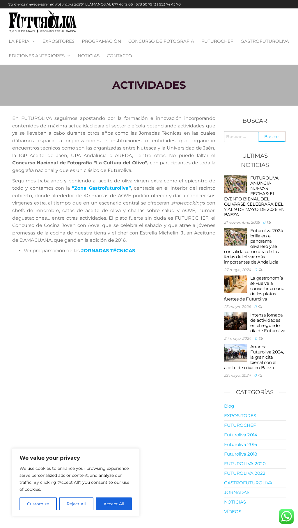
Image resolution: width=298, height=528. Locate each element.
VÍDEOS (232, 511)
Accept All (114, 503)
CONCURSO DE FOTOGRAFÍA (161, 41)
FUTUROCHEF (217, 41)
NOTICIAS (89, 55)
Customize (38, 503)
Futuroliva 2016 (240, 444)
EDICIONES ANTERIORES (37, 55)
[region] (76, 482)
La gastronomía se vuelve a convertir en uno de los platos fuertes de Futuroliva (254, 288)
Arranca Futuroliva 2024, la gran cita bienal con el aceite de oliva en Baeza (254, 357)
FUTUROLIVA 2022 (244, 473)
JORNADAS (236, 492)
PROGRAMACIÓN (101, 41)
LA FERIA (19, 41)
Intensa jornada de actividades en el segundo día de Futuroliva (267, 322)
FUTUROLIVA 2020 (245, 463)
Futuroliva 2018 (240, 454)
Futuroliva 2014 (240, 435)
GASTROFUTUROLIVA (265, 41)
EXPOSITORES (58, 41)
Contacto (119, 55)
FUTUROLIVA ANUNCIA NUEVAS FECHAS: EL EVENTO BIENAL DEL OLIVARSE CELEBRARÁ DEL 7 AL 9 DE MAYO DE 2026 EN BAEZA (254, 196)
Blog (229, 406)
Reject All (76, 503)
